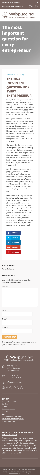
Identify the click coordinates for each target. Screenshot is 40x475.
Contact (5, 411)
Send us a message (14, 473)
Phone (18, 387)
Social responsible (8, 409)
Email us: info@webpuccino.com (12, 6)
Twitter (7, 387)
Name (4, 310)
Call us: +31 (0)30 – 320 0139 (11, 2)
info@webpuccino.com (15, 382)
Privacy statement (8, 421)
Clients (4, 406)
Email (4, 319)
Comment (6, 287)
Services (5, 404)
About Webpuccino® (9, 401)
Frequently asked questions (12, 416)
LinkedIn (10, 387)
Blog (3, 414)
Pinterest (14, 387)
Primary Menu (38, 12)
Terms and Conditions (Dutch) (13, 419)
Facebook (3, 387)
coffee (25, 110)
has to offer (26, 129)
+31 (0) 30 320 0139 (13, 375)
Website (5, 327)
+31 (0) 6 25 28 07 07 (14, 378)
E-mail (21, 387)
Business (20, 74)
